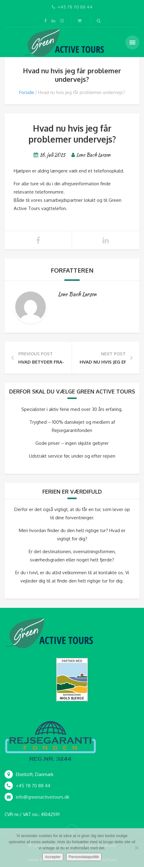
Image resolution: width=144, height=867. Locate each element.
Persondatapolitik (84, 856)
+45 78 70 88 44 (33, 786)
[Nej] (136, 848)
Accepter (52, 856)
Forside (26, 92)
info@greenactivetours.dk (42, 797)
